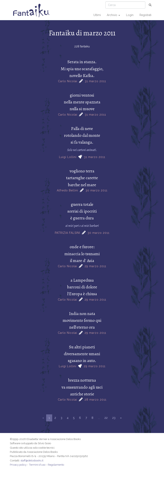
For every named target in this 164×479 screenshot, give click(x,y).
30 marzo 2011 (96, 190)
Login (129, 15)
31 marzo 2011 (95, 81)
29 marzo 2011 (95, 266)
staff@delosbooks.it (31, 460)
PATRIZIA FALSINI (67, 232)
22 (106, 417)
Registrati (145, 15)
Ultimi (97, 15)
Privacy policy (18, 464)
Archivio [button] (113, 15)
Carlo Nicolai (67, 81)
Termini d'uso (37, 464)
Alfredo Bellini (67, 190)
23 (113, 417)
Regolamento (56, 464)
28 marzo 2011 (95, 399)
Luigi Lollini (67, 157)
